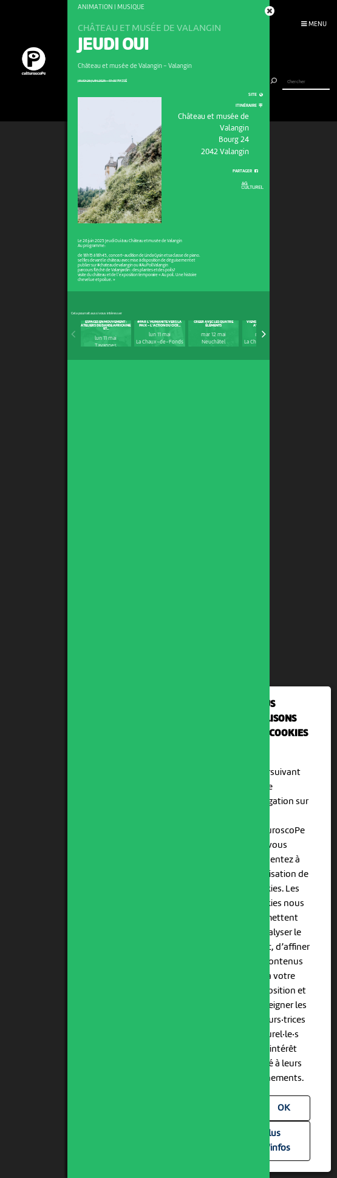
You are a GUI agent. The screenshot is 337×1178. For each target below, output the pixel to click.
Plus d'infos (276, 1141)
